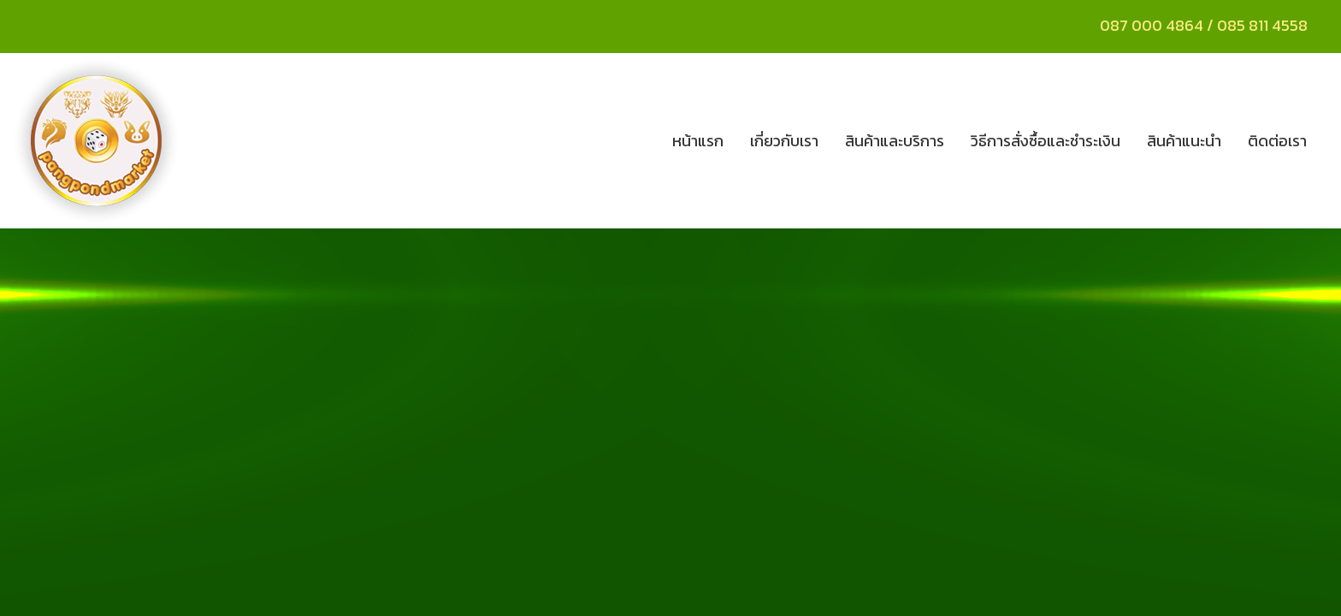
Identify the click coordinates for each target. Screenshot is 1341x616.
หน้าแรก (698, 140)
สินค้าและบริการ (894, 140)
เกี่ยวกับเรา (784, 140)
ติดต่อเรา (1277, 140)
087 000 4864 (1151, 25)
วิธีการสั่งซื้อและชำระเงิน (1045, 140)
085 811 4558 (1264, 25)
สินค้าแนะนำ (1184, 140)
